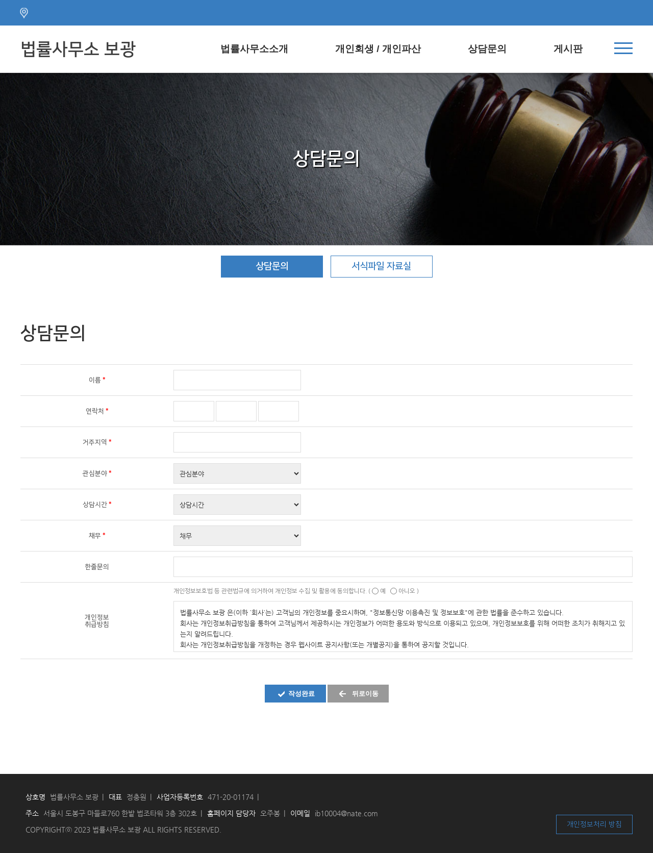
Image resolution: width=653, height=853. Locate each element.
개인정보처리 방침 (594, 824)
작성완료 (301, 693)
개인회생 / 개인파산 (378, 48)
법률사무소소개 (254, 48)
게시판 (568, 48)
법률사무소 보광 (78, 49)
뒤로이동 (365, 693)
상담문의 (487, 48)
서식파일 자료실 (381, 266)
